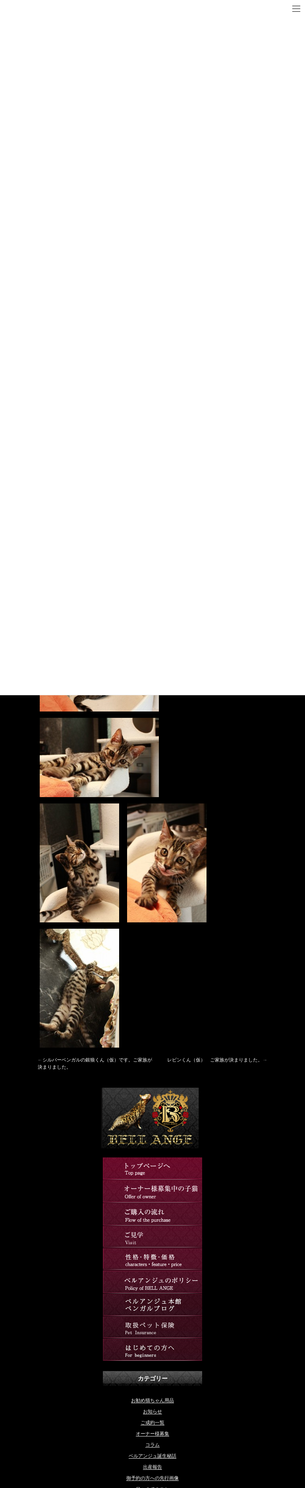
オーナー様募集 (152, 1433)
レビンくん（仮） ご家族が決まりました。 (215, 1060)
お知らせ (152, 1411)
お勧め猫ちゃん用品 (152, 1400)
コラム (152, 1445)
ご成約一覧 (152, 1422)
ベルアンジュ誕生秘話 (152, 1456)
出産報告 (152, 1467)
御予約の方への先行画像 (152, 1478)
